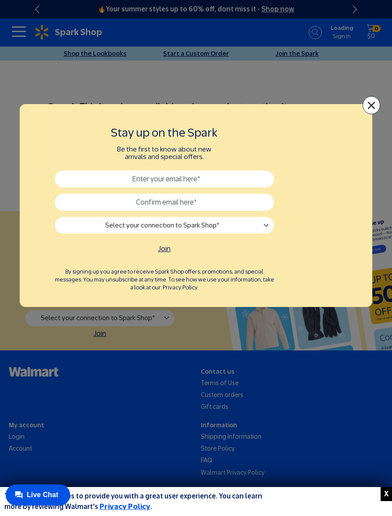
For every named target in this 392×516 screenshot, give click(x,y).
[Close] (372, 105)
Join (164, 249)
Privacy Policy (125, 506)
